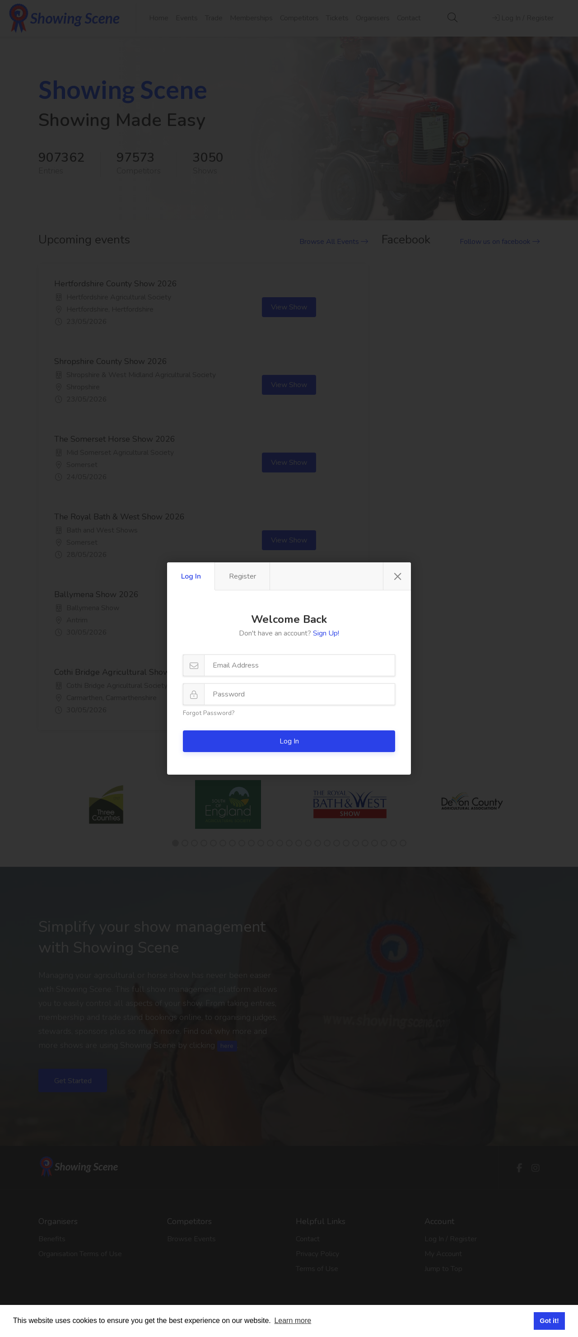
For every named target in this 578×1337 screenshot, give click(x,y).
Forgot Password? (208, 713)
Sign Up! (326, 633)
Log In (191, 576)
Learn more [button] (292, 1320)
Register (242, 576)
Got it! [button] (549, 1320)
